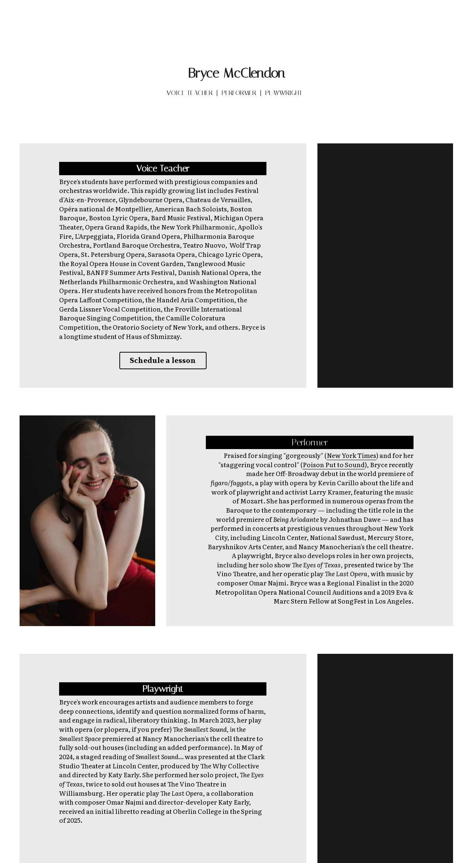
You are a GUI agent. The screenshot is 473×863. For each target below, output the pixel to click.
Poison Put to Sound (334, 463)
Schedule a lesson (163, 360)
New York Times (351, 453)
